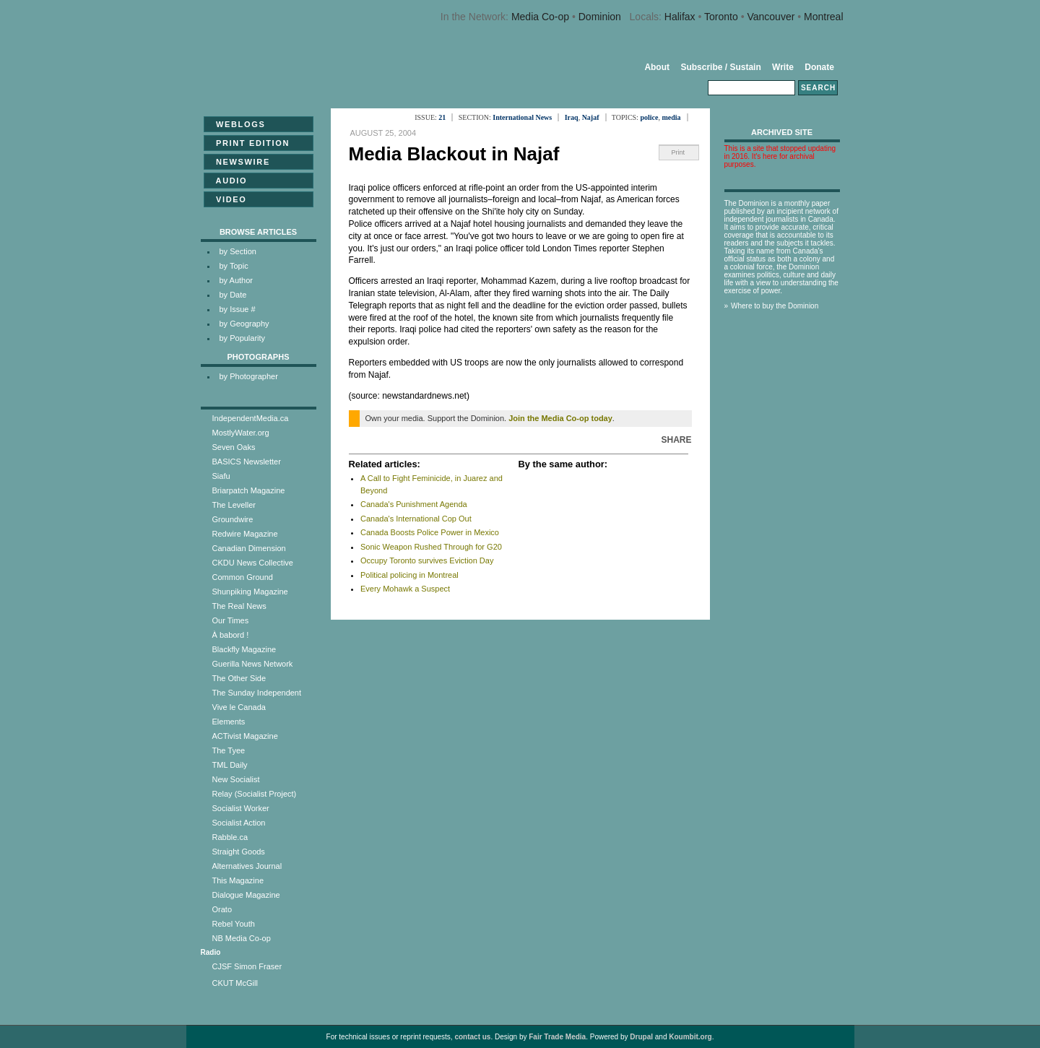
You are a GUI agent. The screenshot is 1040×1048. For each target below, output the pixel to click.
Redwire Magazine (245, 533)
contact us (472, 1037)
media (671, 117)
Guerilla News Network (252, 663)
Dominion (599, 16)
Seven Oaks (234, 447)
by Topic (234, 265)
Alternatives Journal (247, 866)
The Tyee (229, 750)
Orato (222, 909)
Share (676, 440)
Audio (227, 180)
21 (442, 117)
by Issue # (238, 309)
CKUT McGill (235, 983)
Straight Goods (238, 851)
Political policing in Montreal (409, 575)
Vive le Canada (239, 707)
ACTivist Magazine (245, 736)
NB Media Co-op (241, 938)
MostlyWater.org (240, 432)
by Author (236, 280)
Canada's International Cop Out (416, 518)
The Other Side (239, 678)
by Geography (244, 323)
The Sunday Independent (257, 692)
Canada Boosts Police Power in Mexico (429, 532)
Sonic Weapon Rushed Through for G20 (431, 546)
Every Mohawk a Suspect (405, 588)
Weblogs (236, 124)
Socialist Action (239, 822)
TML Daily (230, 765)
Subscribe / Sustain (720, 67)
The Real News (239, 606)
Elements (229, 721)
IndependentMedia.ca (250, 418)
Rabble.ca (230, 837)
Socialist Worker (240, 808)
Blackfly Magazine (244, 649)
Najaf (590, 117)
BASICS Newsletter (246, 461)
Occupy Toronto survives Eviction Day (426, 560)
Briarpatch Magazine (248, 490)
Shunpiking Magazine (250, 591)
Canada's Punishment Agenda (413, 504)
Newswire (238, 161)
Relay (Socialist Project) (254, 793)
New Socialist (236, 779)
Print (678, 152)
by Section (238, 251)
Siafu (221, 476)
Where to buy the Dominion (774, 306)
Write (783, 67)
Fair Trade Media (557, 1037)
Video (227, 199)
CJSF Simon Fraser (247, 966)
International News (522, 117)
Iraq (571, 117)
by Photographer (249, 376)
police (649, 117)
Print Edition (248, 143)
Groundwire (233, 519)
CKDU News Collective (252, 562)
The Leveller (234, 505)
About (657, 67)
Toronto (721, 16)
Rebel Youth (233, 923)
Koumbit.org (690, 1037)
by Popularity (243, 338)
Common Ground (242, 577)
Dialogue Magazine (246, 895)
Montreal (823, 16)
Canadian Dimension (249, 548)
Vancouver (770, 16)
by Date (233, 294)
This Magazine (238, 880)
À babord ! (230, 635)
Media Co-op (540, 16)
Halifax (680, 16)
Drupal (641, 1037)
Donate (819, 67)
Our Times (230, 620)
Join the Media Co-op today (560, 418)
